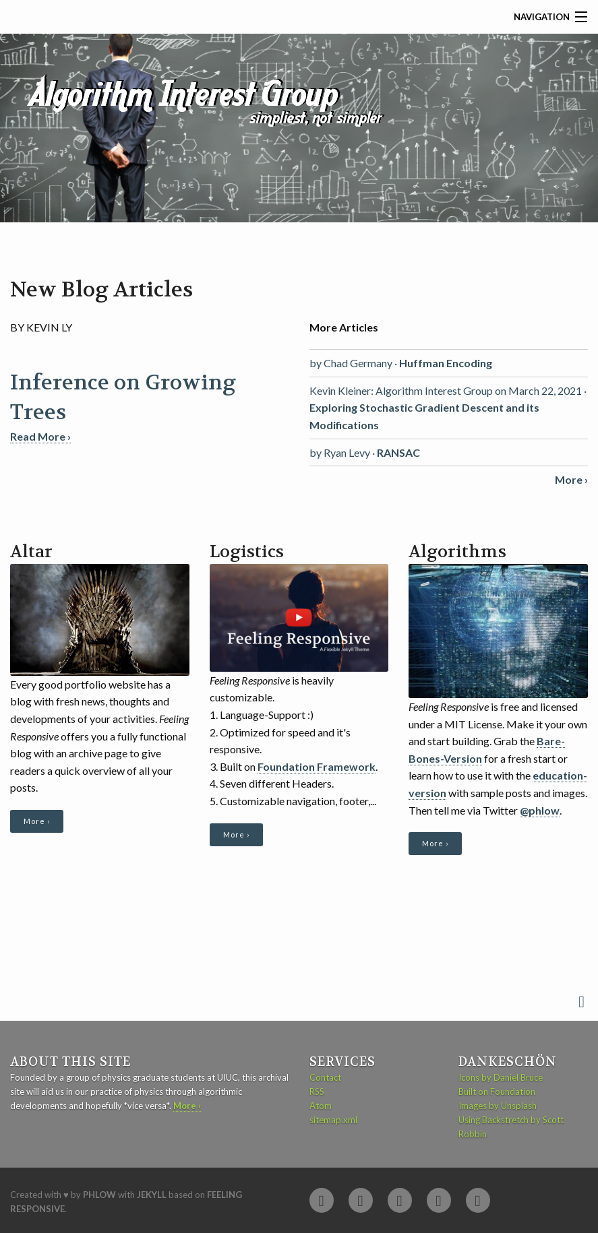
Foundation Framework (317, 766)
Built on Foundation (496, 1091)
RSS (316, 1091)
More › (37, 821)
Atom (320, 1105)
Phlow (99, 1194)
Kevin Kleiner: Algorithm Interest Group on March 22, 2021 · (448, 407)
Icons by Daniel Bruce (500, 1077)
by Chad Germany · (400, 362)
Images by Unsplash (497, 1105)
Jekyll (152, 1194)
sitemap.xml (333, 1119)
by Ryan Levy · (364, 452)
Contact (325, 1077)
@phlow (540, 810)
